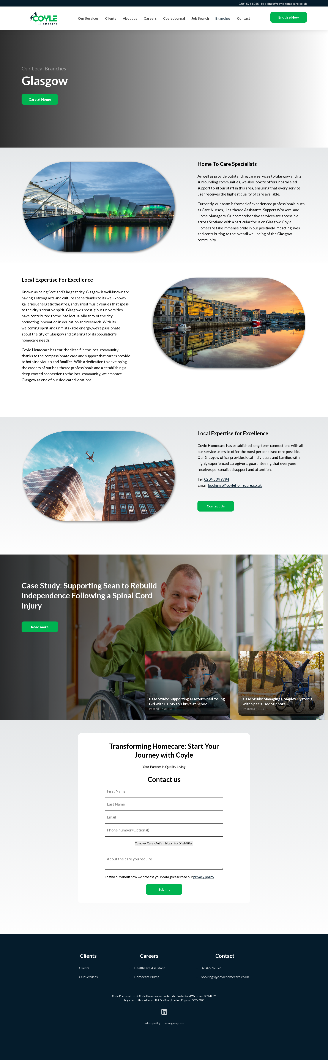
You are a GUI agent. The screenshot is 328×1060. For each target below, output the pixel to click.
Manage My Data (174, 1023)
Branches (222, 18)
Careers (150, 18)
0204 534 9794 (216, 479)
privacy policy (203, 877)
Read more (40, 627)
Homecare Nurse (146, 977)
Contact (243, 18)
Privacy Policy (152, 1023)
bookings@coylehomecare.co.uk (283, 3)
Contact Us (216, 506)
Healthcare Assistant (149, 968)
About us (130, 18)
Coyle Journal (174, 18)
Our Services (88, 18)
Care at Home (40, 99)
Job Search (200, 18)
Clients (110, 18)
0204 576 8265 (248, 3)
